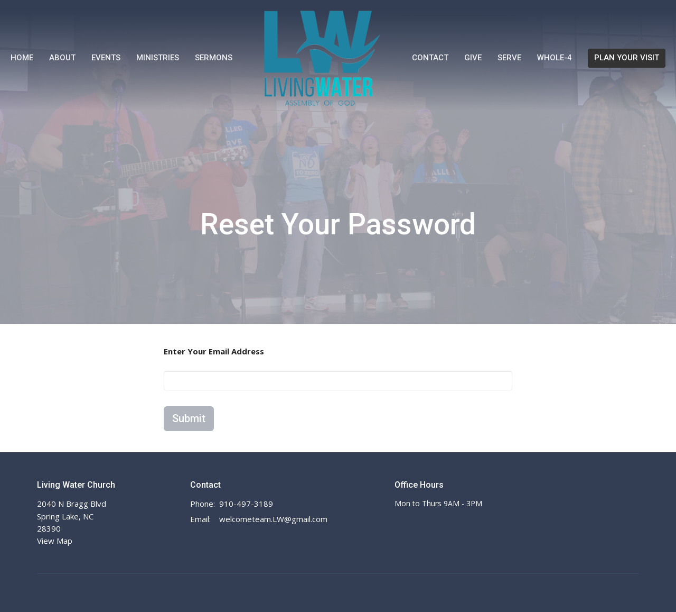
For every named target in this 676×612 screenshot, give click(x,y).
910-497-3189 (246, 503)
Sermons (213, 57)
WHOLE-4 (554, 57)
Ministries (157, 57)
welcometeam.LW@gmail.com (273, 519)
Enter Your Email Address (214, 351)
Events (105, 57)
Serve (509, 57)
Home (22, 57)
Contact (430, 57)
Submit (188, 418)
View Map (54, 540)
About (62, 57)
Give (473, 57)
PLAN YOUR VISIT (626, 57)
